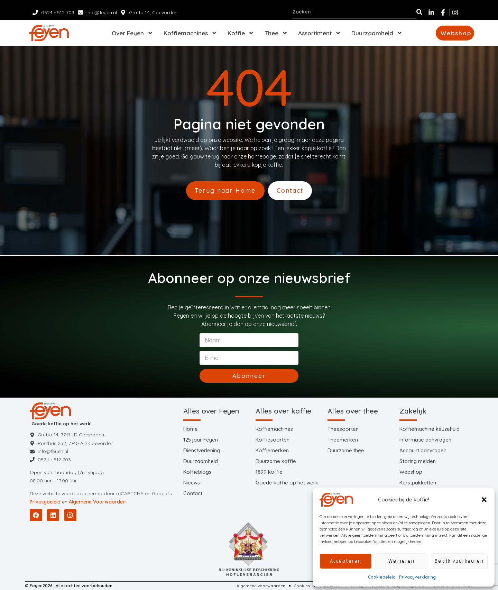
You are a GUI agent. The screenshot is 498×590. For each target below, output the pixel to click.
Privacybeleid (45, 502)
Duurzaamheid (377, 33)
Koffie (241, 33)
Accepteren (345, 561)
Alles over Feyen (211, 411)
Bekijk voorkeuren (459, 561)
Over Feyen (132, 33)
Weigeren (401, 561)
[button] (484, 499)
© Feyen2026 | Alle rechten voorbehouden (68, 585)
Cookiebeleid (382, 577)
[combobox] (354, 12)
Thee (276, 33)
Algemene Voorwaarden (97, 502)
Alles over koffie (283, 411)
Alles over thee (353, 411)
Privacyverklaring (417, 577)
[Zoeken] (419, 12)
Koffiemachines (190, 33)
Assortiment (319, 33)
